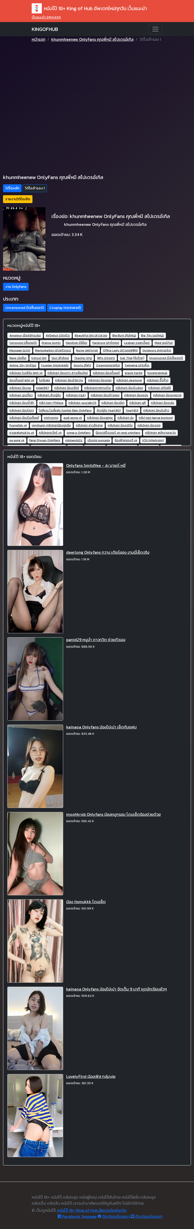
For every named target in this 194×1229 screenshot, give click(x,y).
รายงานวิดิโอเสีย (17, 199)
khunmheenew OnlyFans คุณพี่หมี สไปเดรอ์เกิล (92, 39)
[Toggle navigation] (155, 29)
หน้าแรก (38, 39)
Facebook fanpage (77, 1216)
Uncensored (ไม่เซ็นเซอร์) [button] (24, 307)
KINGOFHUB (45, 29)
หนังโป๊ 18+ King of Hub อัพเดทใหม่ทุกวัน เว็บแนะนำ (89, 8)
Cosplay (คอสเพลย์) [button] (65, 307)
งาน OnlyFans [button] (15, 286)
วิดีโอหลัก (12, 188)
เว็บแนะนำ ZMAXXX (46, 17)
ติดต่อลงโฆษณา (114, 1216)
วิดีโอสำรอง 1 (35, 188)
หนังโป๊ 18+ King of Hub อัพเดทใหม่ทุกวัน (92, 1210)
